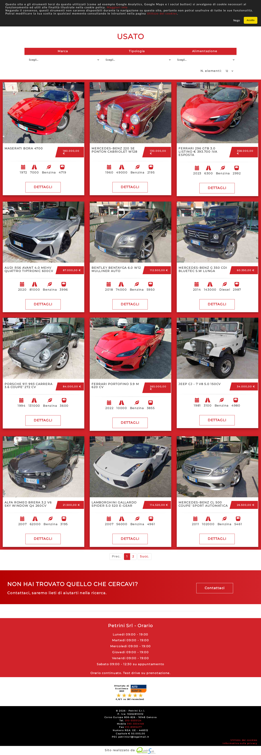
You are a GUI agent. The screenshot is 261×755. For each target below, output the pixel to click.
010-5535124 (133, 720)
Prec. (116, 556)
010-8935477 (133, 727)
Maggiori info (117, 7)
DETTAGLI (43, 187)
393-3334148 (135, 723)
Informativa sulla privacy (240, 743)
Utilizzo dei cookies (162, 13)
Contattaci (215, 588)
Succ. (144, 556)
